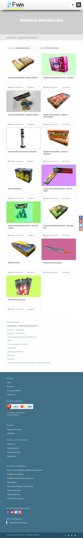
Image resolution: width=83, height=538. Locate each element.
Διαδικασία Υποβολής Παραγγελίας (20, 486)
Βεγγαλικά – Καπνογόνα (16, 333)
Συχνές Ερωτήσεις (14, 452)
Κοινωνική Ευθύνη (14, 390)
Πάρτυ (9, 340)
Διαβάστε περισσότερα (15, 87)
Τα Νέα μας (11, 394)
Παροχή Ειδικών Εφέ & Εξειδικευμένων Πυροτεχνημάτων (28, 362)
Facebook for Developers (18, 523)
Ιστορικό (10, 386)
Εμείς (9, 382)
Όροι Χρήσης (12, 482)
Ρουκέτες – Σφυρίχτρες (15, 330)
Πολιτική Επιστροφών (15, 498)
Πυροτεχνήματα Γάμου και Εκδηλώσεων (22, 337)
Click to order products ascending (36, 48)
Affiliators (10, 433)
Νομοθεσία (11, 456)
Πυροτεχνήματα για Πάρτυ (18, 344)
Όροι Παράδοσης (13, 494)
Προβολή (31, 87)
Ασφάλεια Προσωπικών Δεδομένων (20, 478)
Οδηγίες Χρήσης (13, 448)
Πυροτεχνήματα (13, 322)
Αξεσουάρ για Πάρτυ (15, 351)
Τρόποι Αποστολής (14, 490)
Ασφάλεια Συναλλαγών (15, 474)
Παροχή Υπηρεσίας (14, 429)
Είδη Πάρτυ (12, 348)
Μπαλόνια (11, 355)
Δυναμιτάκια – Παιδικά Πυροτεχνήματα (22, 326)
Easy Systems (17, 534)
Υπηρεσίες (11, 359)
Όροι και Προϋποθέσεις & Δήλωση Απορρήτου (24, 470)
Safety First (11, 444)
